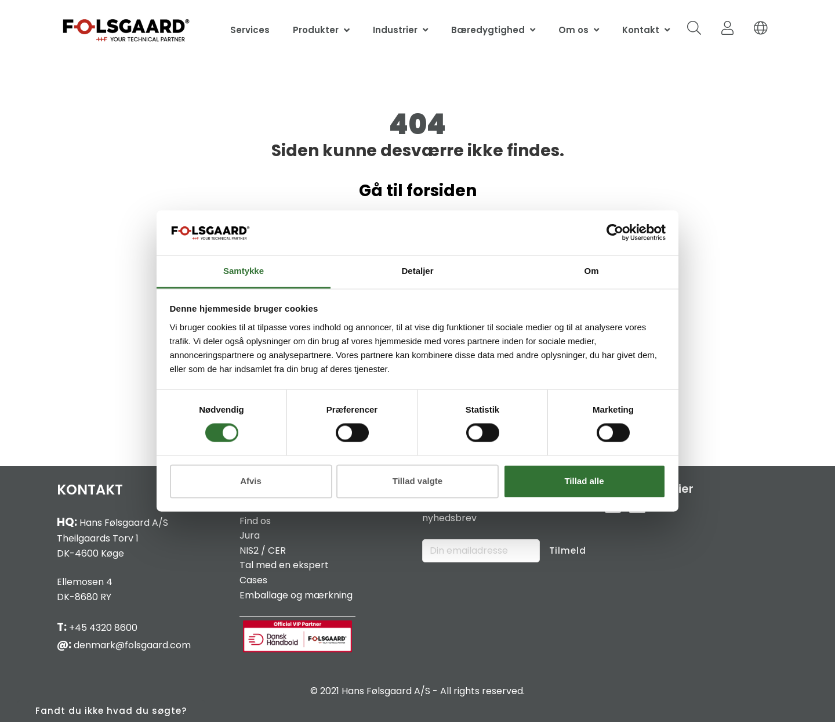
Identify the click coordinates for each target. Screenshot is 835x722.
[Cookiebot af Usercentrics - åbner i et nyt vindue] (615, 232)
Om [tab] (591, 271)
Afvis (251, 481)
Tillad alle (584, 481)
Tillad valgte (417, 481)
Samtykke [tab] (243, 271)
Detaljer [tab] (417, 271)
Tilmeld (567, 550)
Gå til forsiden (418, 190)
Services (250, 30)
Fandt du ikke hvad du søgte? (111, 711)
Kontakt (640, 30)
